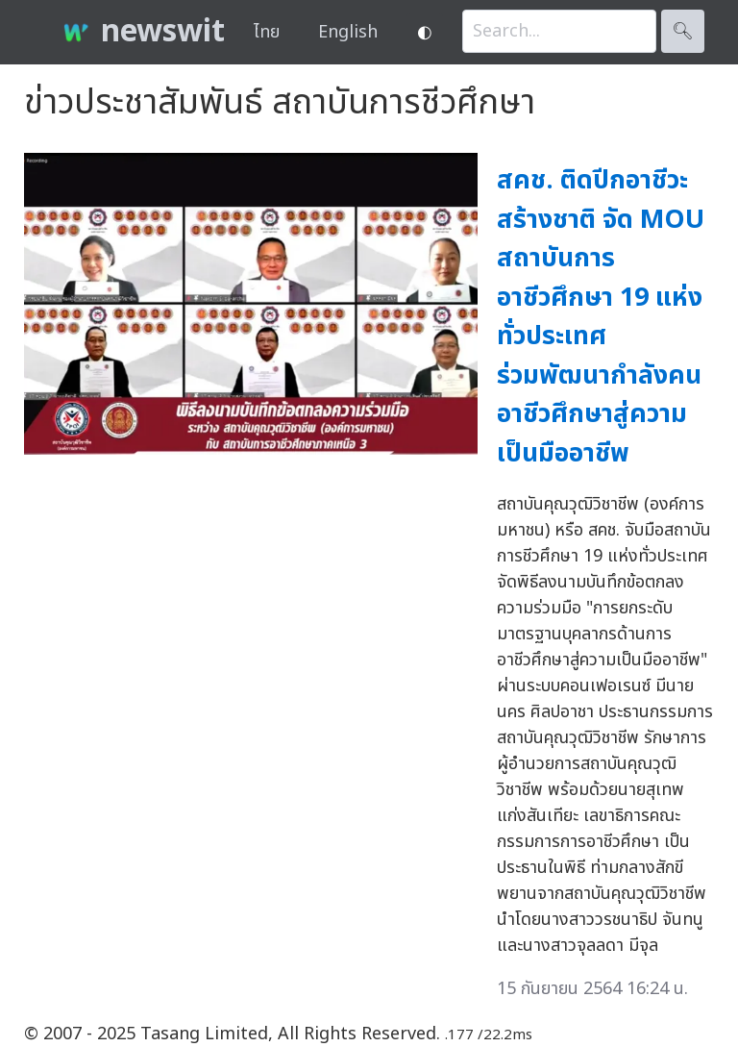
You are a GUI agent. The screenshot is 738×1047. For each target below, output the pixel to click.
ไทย (267, 32)
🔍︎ (683, 31)
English (348, 32)
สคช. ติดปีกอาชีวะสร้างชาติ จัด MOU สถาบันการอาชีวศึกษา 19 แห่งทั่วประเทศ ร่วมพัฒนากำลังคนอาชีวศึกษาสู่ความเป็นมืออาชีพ (600, 317)
